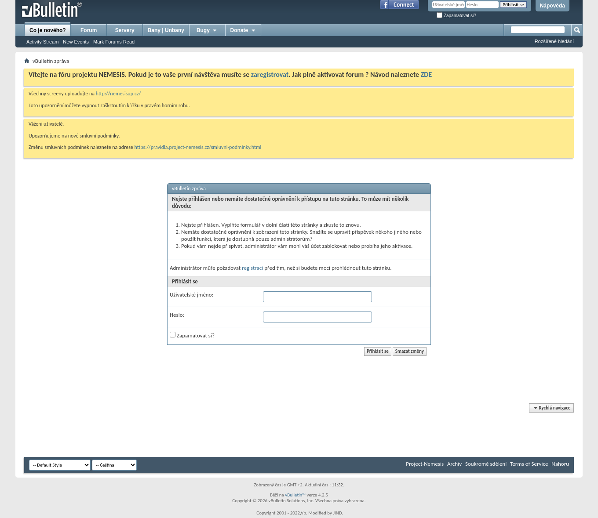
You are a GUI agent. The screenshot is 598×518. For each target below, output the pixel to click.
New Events (76, 41)
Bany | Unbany (166, 30)
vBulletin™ (295, 495)
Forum (88, 30)
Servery (125, 30)
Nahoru (560, 463)
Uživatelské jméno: (191, 294)
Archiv (454, 463)
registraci (252, 267)
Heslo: (177, 315)
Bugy (207, 30)
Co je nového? (47, 30)
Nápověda (552, 6)
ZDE (426, 74)
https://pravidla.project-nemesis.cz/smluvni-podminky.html (198, 147)
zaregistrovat (270, 74)
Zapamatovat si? (456, 15)
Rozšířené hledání (554, 41)
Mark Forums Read (114, 41)
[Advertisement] (184, 430)
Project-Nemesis (425, 463)
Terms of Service (529, 463)
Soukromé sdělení (486, 463)
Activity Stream (42, 41)
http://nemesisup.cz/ (118, 94)
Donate (243, 30)
